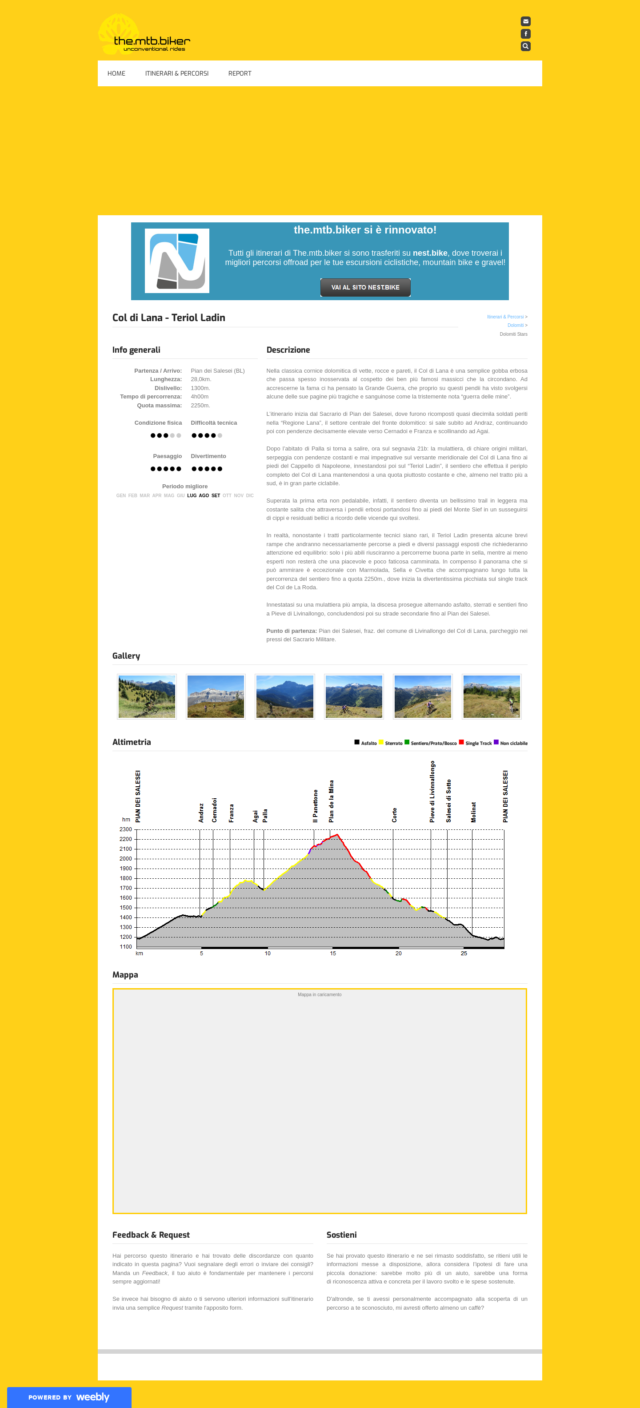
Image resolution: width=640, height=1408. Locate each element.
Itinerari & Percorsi (176, 73)
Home (116, 73)
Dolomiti (516, 325)
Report (240, 73)
